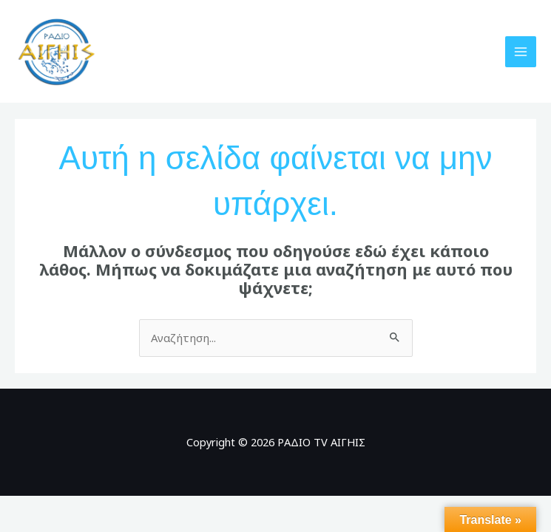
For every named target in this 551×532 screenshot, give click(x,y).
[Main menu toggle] (520, 54)
